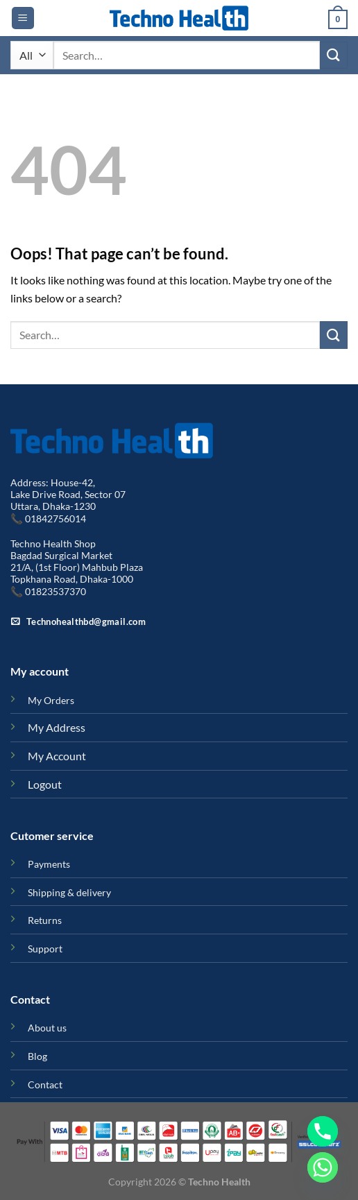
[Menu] (23, 18)
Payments (49, 864)
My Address (56, 727)
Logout (45, 784)
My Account (57, 755)
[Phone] (322, 1131)
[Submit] (334, 55)
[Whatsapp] (322, 1167)
